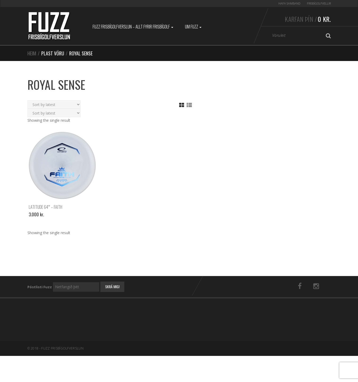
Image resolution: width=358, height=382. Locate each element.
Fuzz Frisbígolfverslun (62, 348)
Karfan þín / (308, 19)
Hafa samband (289, 3)
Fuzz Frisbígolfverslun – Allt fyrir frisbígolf (133, 26)
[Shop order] (54, 104)
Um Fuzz (193, 26)
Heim (31, 53)
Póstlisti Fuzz (39, 287)
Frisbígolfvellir (319, 3)
